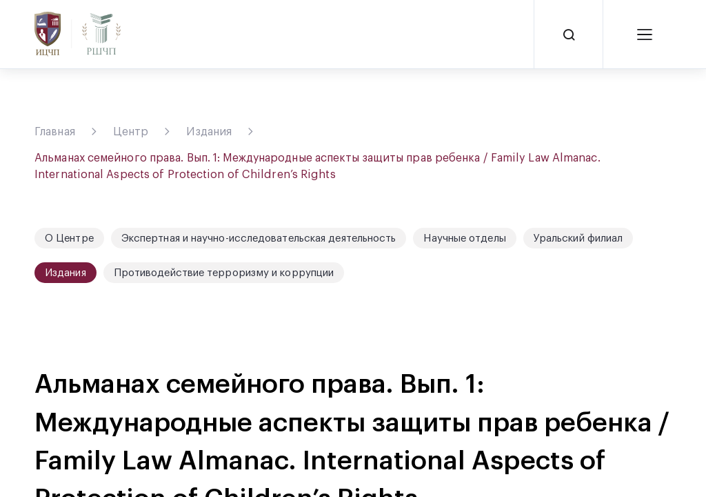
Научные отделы (464, 238)
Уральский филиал (578, 238)
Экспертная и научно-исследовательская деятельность (258, 238)
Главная (54, 131)
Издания (209, 131)
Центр (131, 131)
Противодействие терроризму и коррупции (224, 273)
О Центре (69, 238)
